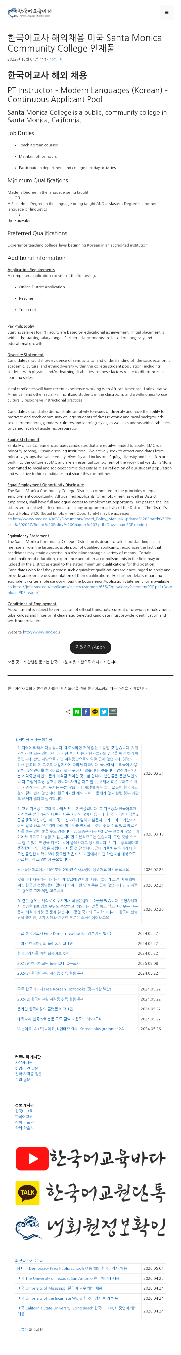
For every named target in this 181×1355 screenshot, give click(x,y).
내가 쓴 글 (35, 1260)
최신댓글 (22, 740)
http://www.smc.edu (41, 632)
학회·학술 (22, 1128)
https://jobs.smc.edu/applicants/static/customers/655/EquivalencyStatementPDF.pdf (87, 587)
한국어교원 (24, 1117)
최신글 (21, 1260)
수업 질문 (22, 1080)
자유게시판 (24, 1062)
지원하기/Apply (90, 647)
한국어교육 (24, 1111)
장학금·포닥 (24, 1122)
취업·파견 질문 (26, 1068)
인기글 (47, 740)
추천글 (36, 740)
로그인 (22, 1330)
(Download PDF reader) (126, 525)
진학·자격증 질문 (28, 1074)
